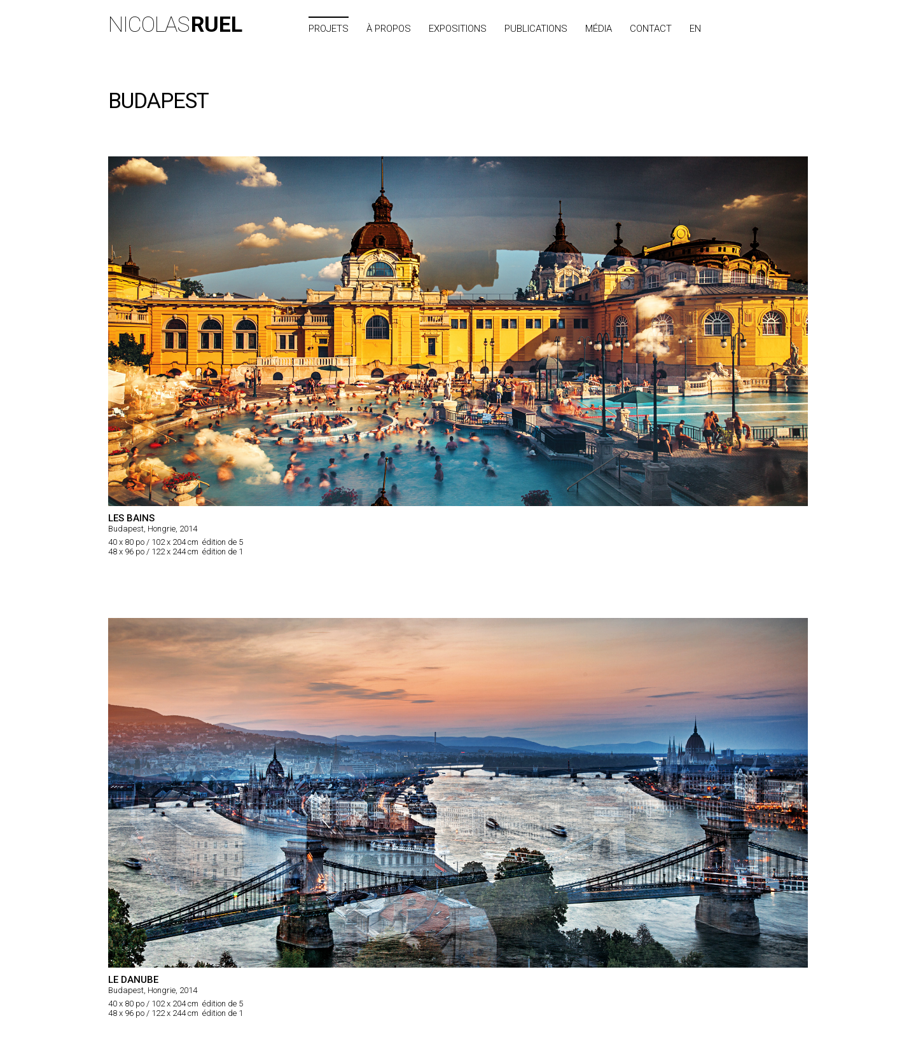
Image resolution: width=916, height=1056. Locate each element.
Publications (535, 28)
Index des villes (766, 28)
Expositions (458, 28)
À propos (388, 28)
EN (695, 28)
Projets (329, 28)
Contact (651, 28)
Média (598, 28)
